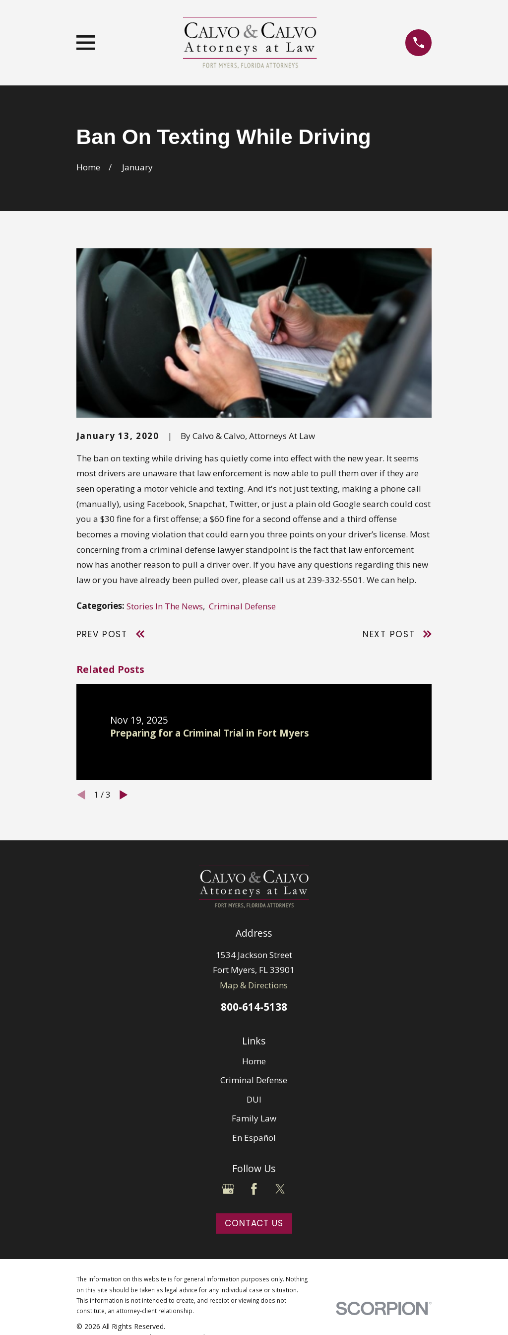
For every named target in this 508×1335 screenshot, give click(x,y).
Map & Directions (254, 985)
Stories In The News (165, 606)
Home (254, 1061)
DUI (254, 1099)
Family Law (254, 1118)
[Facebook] (254, 1189)
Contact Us (254, 1223)
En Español (254, 1137)
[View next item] (123, 795)
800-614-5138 (254, 1007)
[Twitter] (280, 1189)
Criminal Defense (242, 606)
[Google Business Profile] (228, 1189)
